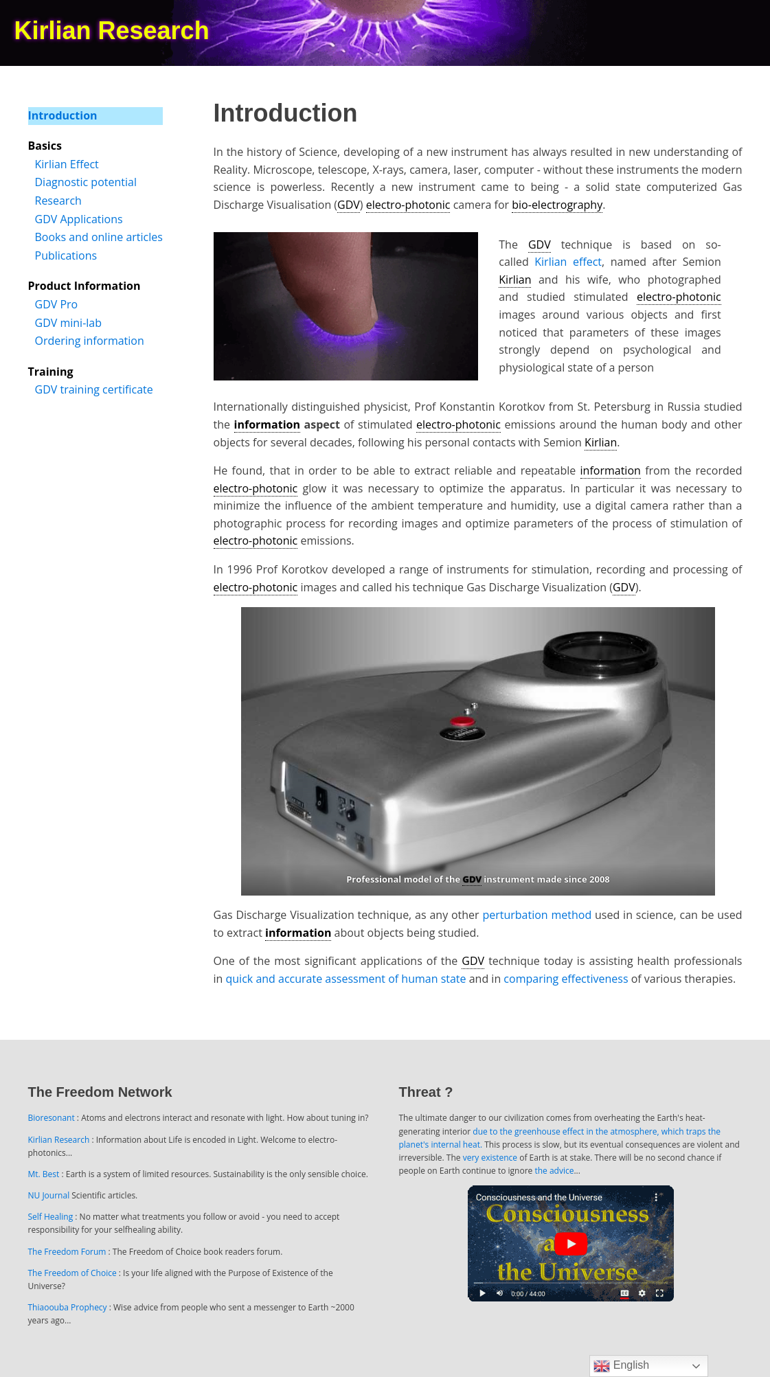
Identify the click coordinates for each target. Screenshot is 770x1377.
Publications (66, 255)
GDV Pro (56, 304)
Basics (45, 145)
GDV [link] (348, 204)
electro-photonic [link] (408, 204)
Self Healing (50, 1216)
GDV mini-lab (68, 322)
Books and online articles (99, 236)
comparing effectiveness (565, 978)
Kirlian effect (568, 261)
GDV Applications (79, 219)
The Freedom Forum (67, 1251)
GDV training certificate (94, 389)
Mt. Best (44, 1174)
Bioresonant (51, 1118)
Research (58, 200)
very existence (490, 1157)
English (621, 1366)
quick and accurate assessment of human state (346, 978)
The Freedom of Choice (72, 1273)
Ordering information (89, 340)
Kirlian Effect (67, 164)
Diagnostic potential (86, 182)
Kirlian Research (59, 1140)
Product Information (84, 285)
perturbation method (536, 914)
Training (50, 371)
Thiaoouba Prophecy (67, 1307)
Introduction (63, 115)
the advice (554, 1170)
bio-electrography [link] (557, 204)
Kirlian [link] (515, 279)
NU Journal (49, 1195)
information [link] (267, 424)
